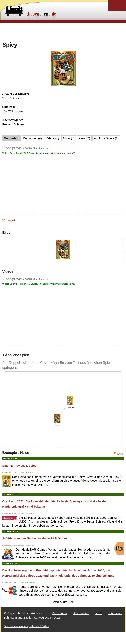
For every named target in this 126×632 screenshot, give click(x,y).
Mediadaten (59, 613)
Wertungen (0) (32, 138)
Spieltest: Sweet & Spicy (19, 465)
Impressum (115, 613)
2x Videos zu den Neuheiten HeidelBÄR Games (34, 538)
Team (98, 613)
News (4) (84, 138)
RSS (120, 454)
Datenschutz (81, 613)
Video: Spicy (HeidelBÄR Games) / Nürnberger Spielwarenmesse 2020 (38, 153)
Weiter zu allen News (63, 602)
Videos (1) (52, 138)
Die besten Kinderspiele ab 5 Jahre (26, 626)
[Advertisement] (63, 32)
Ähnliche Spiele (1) (106, 138)
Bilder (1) (69, 138)
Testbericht (11, 138)
